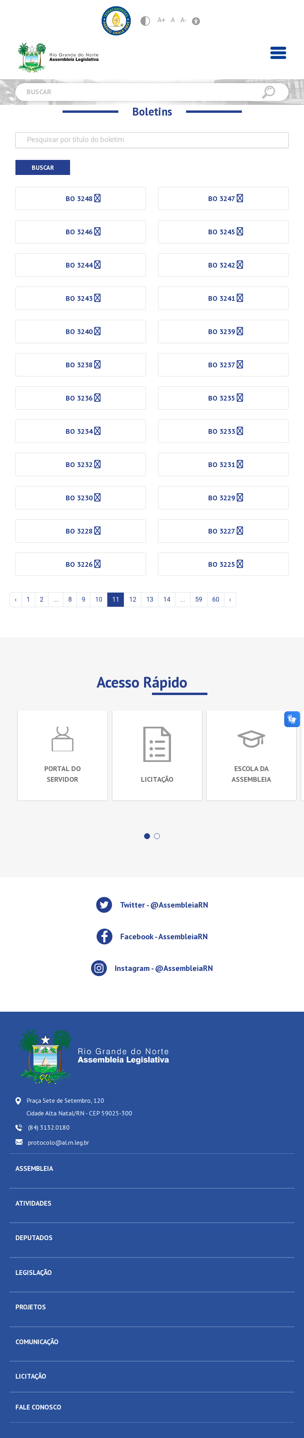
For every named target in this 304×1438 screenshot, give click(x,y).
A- (183, 20)
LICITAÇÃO (30, 1376)
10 (98, 599)
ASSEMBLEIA (34, 1168)
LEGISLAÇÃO (33, 1272)
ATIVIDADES (33, 1203)
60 (215, 599)
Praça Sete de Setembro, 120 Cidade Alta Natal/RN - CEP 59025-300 (79, 1106)
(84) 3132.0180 (49, 1127)
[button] (147, 836)
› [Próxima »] (230, 599)
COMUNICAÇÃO (37, 1341)
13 (149, 599)
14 (166, 599)
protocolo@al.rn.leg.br (58, 1142)
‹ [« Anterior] (16, 599)
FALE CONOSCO (38, 1406)
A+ (161, 20)
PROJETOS (30, 1306)
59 (198, 599)
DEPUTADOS (34, 1237)
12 (132, 599)
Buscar (43, 167)
